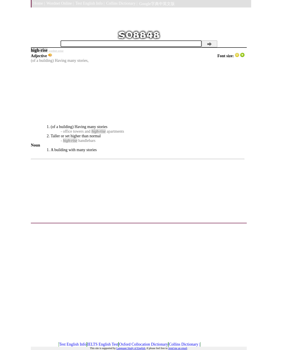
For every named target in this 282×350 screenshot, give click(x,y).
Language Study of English (130, 348)
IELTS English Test (102, 344)
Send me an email (177, 348)
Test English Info (72, 344)
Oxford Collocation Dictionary (143, 344)
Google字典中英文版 (157, 4)
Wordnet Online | (60, 3)
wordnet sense (55, 50)
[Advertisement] (138, 94)
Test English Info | (89, 3)
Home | (39, 3)
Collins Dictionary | (121, 3)
